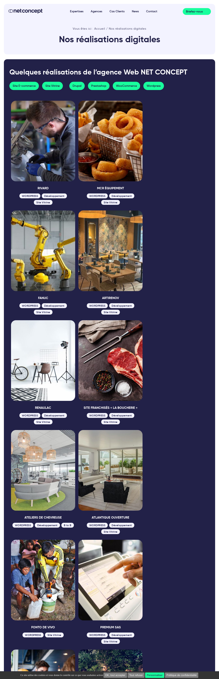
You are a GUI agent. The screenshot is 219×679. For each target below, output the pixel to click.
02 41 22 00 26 (23, 607)
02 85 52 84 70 (62, 607)
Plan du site (49, 637)
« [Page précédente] (73, 544)
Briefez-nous (194, 11)
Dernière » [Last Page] (139, 544)
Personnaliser (155, 675)
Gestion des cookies (112, 637)
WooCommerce (126, 86)
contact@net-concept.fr (30, 612)
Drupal (77, 86)
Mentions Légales (24, 637)
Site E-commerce (24, 86)
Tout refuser (136, 675)
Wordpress (154, 86)
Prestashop (98, 86)
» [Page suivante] (125, 544)
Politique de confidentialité (182, 675)
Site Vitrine (52, 86)
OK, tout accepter (115, 675)
